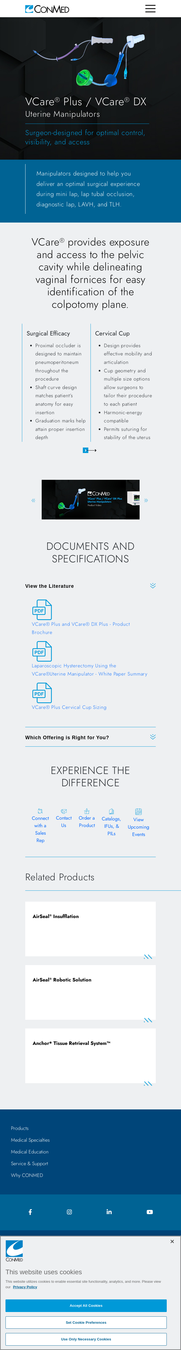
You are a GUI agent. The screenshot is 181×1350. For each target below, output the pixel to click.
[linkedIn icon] (109, 1212)
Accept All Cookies (86, 1306)
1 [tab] (85, 450)
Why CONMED (27, 1175)
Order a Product (87, 821)
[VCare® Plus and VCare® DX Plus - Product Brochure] (90, 620)
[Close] (172, 1241)
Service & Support (29, 1163)
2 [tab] (95, 450)
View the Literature (49, 586)
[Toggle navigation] (150, 8)
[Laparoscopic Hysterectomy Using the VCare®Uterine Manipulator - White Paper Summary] (90, 662)
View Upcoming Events (138, 827)
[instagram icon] (69, 1212)
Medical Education (30, 1151)
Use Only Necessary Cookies (86, 1339)
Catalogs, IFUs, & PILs (111, 826)
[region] (90, 1293)
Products (20, 1128)
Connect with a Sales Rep (40, 829)
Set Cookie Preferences (86, 1322)
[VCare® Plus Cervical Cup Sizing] (90, 699)
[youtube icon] (149, 1212)
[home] (47, 8)
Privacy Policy (25, 1287)
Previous (33, 500)
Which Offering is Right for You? (67, 737)
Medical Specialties (30, 1140)
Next (146, 500)
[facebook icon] (30, 1212)
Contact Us (64, 821)
